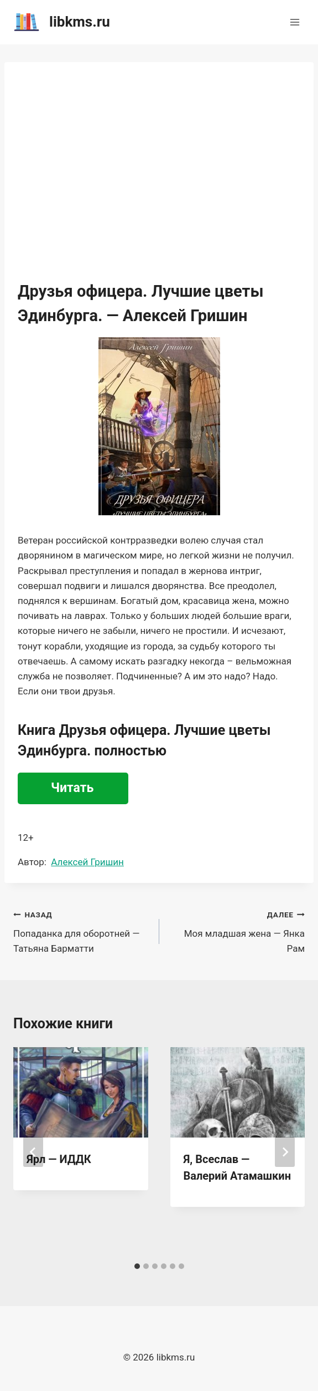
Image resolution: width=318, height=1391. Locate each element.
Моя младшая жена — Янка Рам (237, 931)
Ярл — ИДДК (59, 1159)
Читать (72, 787)
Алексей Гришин (87, 861)
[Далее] (285, 1152)
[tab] (137, 1266)
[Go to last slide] (33, 1152)
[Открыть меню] (294, 22)
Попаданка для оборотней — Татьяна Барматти (81, 931)
